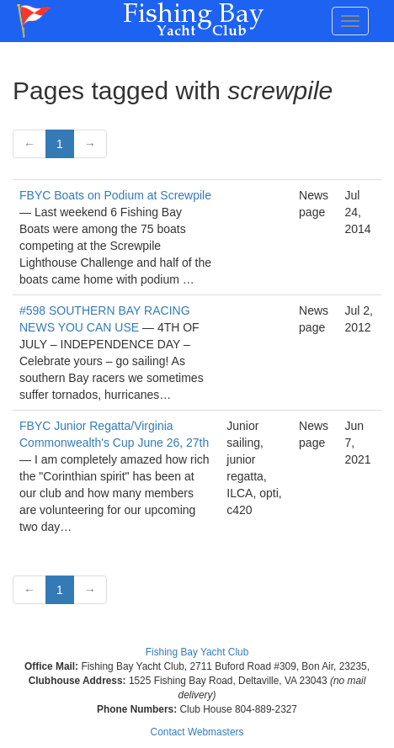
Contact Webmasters (197, 732)
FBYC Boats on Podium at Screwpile (115, 195)
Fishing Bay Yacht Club (197, 652)
